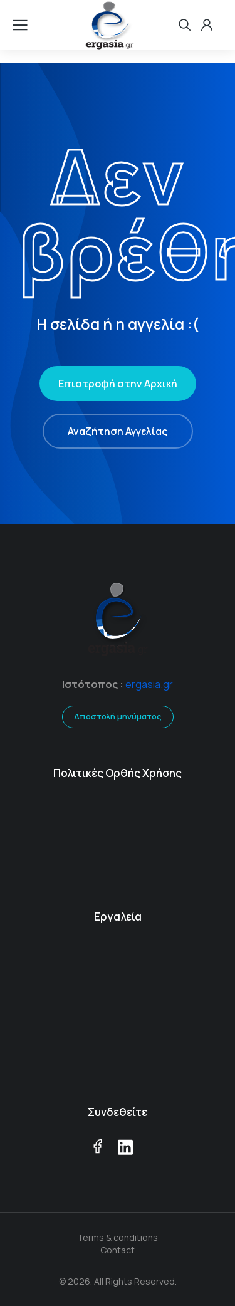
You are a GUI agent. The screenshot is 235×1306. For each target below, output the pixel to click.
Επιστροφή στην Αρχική (117, 383)
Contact (117, 1250)
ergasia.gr (149, 684)
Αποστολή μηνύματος (118, 716)
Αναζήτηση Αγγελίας (117, 431)
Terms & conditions (117, 1237)
